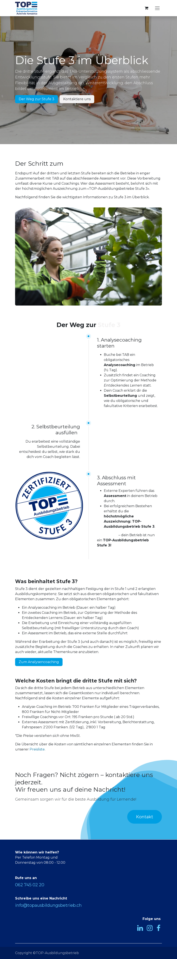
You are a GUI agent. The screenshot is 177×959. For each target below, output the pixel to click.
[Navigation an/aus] (157, 8)
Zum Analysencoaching (39, 662)
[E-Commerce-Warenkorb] (146, 8)
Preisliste (37, 749)
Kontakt (144, 816)
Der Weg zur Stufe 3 (36, 99)
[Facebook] (158, 928)
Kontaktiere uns (77, 99)
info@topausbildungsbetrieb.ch (48, 905)
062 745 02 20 (29, 884)
